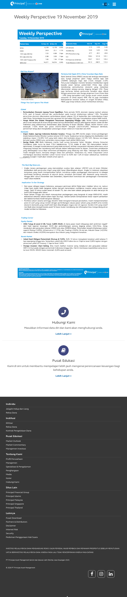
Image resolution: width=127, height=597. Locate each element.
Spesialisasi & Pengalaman (18, 466)
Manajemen (11, 463)
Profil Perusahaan (14, 459)
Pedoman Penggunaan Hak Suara (22, 537)
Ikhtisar (9, 423)
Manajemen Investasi (16, 448)
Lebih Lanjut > (63, 333)
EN (103, 4)
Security (10, 533)
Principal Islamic (13, 496)
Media (9, 474)
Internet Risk (12, 529)
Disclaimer (11, 525)
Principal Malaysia (14, 500)
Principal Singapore (15, 504)
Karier (9, 478)
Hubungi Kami (12, 482)
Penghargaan (12, 470)
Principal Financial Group (17, 492)
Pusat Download (13, 518)
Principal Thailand (14, 507)
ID (106, 4)
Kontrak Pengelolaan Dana (18, 430)
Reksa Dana (11, 412)
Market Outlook (13, 441)
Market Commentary (16, 445)
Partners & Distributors (16, 522)
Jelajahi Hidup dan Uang (17, 409)
